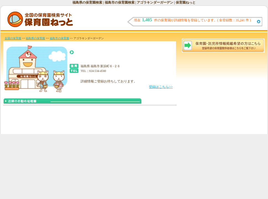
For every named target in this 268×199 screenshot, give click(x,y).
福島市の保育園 (59, 38)
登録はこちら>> (161, 87)
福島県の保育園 (35, 38)
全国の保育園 (13, 38)
